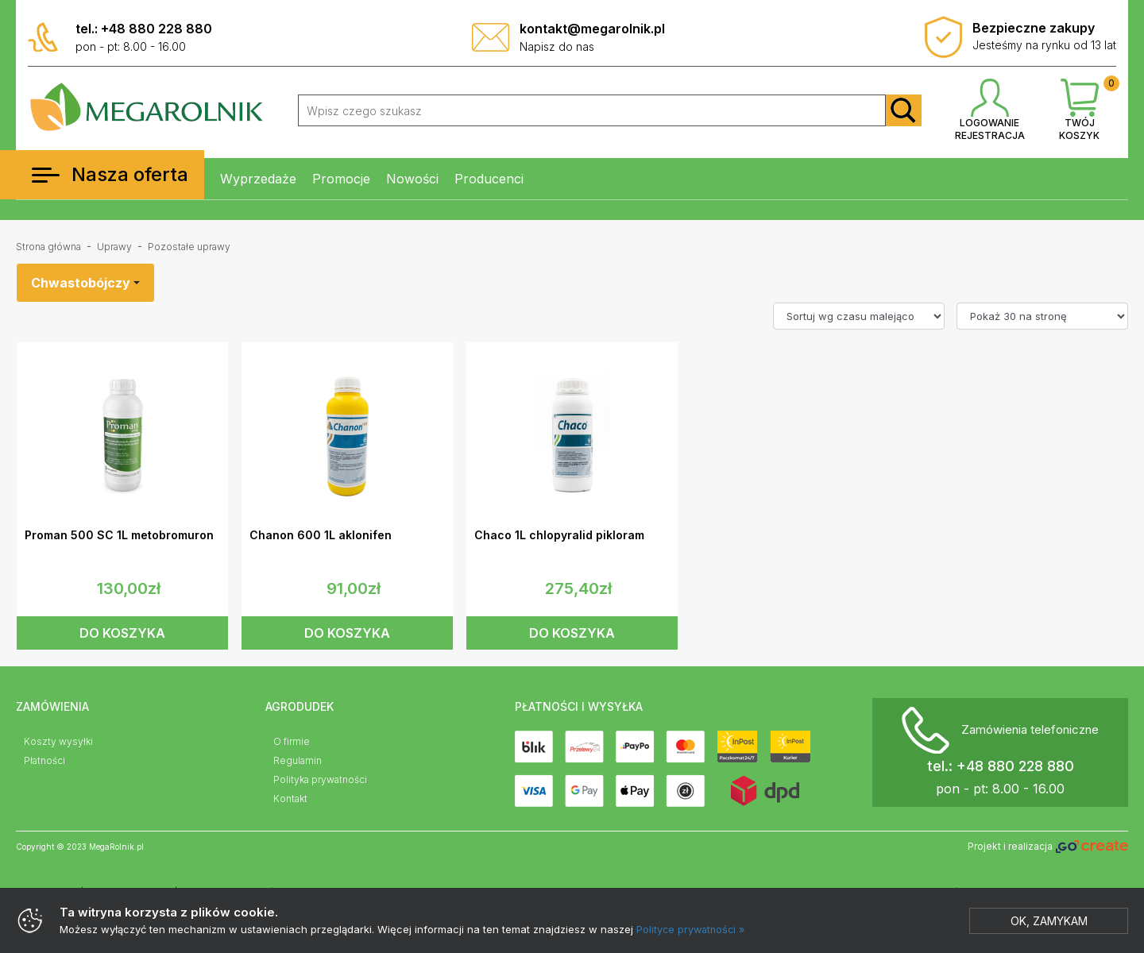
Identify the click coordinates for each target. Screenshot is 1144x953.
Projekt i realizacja (1048, 847)
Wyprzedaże (258, 179)
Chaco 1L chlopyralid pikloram (559, 535)
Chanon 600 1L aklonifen (320, 535)
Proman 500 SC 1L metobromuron (119, 535)
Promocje (341, 179)
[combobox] (85, 283)
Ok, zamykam (1049, 921)
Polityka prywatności (320, 779)
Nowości (412, 179)
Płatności (44, 760)
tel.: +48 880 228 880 (143, 29)
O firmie (291, 741)
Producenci (489, 179)
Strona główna (48, 247)
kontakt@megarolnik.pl (592, 29)
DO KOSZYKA (122, 633)
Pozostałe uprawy (189, 247)
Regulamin (297, 760)
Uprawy (114, 247)
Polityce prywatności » (692, 929)
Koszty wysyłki (58, 741)
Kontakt (290, 798)
